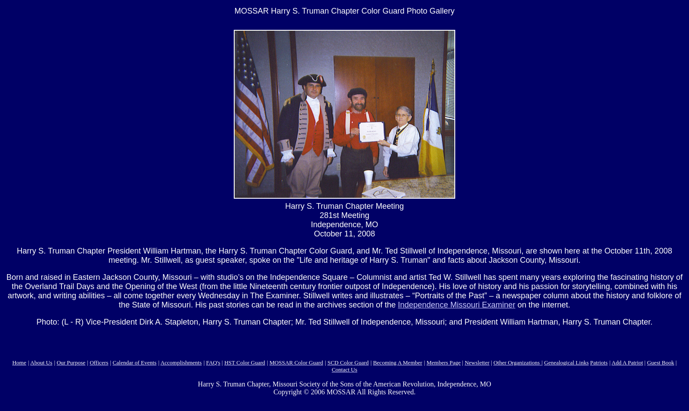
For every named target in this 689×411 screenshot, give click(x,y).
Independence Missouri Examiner (456, 304)
